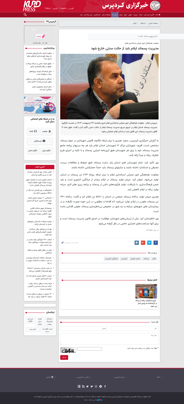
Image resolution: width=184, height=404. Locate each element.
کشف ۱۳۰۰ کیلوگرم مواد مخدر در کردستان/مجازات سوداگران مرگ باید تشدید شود (39, 242)
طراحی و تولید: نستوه (93, 400)
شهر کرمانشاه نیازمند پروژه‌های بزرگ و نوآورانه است (40, 73)
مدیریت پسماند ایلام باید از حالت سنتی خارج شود (125, 48)
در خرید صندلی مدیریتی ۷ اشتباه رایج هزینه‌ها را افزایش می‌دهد (39, 269)
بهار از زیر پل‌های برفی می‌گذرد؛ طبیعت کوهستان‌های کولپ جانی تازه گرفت (39, 232)
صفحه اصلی (153, 23)
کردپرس (124, 258)
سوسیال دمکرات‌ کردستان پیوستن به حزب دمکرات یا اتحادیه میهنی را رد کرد (39, 260)
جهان (130, 15)
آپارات (33, 131)
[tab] (39, 167)
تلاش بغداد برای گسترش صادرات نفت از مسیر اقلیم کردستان (39, 173)
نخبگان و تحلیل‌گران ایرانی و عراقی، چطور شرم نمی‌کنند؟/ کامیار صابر (39, 80)
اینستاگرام (40, 141)
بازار (81, 15)
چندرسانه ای (88, 15)
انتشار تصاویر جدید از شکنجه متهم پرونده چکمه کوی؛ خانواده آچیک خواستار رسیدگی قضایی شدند (39, 182)
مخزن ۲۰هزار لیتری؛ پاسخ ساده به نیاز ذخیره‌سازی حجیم (39, 277)
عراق (125, 15)
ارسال (64, 357)
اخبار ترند (32, 329)
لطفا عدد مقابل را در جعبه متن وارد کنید (143, 348)
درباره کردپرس (119, 377)
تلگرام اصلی (32, 150)
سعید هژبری (135, 258)
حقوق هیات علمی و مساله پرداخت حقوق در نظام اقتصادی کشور (39, 65)
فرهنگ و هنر (106, 15)
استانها (143, 23)
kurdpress (127, 6)
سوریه (135, 15)
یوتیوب (46, 131)
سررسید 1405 (30, 320)
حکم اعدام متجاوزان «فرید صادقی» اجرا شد (42, 88)
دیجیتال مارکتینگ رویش (49, 321)
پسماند (146, 258)
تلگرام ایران (46, 150)
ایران (120, 15)
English (63, 8)
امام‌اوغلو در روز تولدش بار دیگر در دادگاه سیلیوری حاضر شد (39, 191)
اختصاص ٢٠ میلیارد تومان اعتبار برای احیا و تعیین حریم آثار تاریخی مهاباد (39, 201)
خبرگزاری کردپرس (111, 258)
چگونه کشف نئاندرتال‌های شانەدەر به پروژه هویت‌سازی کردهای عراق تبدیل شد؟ (39, 56)
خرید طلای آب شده (47, 330)
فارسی (71, 8)
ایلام (134, 23)
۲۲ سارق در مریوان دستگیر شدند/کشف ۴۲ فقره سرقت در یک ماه (39, 295)
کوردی (55, 8)
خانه (158, 15)
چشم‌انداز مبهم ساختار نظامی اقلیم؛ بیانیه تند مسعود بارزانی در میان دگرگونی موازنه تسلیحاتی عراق (39, 212)
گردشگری (97, 15)
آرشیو (48, 377)
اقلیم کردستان (149, 15)
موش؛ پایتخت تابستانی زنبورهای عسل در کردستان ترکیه (39, 223)
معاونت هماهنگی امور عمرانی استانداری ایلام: (141, 43)
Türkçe (47, 8)
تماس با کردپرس (83, 377)
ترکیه (141, 15)
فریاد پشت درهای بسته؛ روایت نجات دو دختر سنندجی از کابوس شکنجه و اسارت (40, 286)
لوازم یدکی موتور (40, 321)
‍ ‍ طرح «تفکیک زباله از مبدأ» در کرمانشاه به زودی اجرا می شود (146, 303)
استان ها (115, 15)
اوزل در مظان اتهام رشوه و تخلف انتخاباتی (39, 251)
